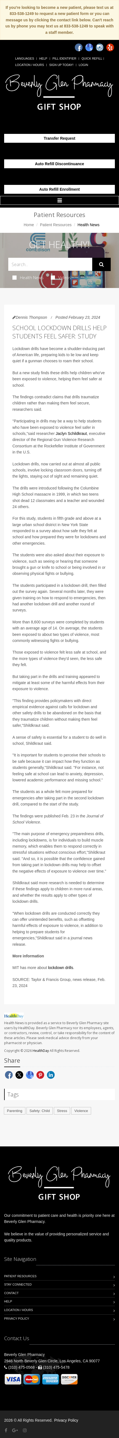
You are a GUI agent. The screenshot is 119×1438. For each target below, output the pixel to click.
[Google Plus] (15, 1430)
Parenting (14, 1111)
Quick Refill (91, 58)
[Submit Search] (101, 264)
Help (43, 58)
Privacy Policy (16, 1318)
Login (83, 65)
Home (29, 225)
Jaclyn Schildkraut (71, 433)
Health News (28, 277)
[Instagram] (100, 47)
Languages (24, 58)
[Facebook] (79, 47)
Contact (11, 1293)
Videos (61, 277)
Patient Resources (56, 225)
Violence (81, 1111)
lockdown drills (60, 967)
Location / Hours (29, 65)
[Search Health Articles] (50, 264)
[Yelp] (110, 47)
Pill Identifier (64, 58)
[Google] (89, 47)
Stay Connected (18, 1284)
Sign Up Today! (61, 65)
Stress (62, 1111)
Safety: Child (40, 1111)
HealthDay (41, 1050)
